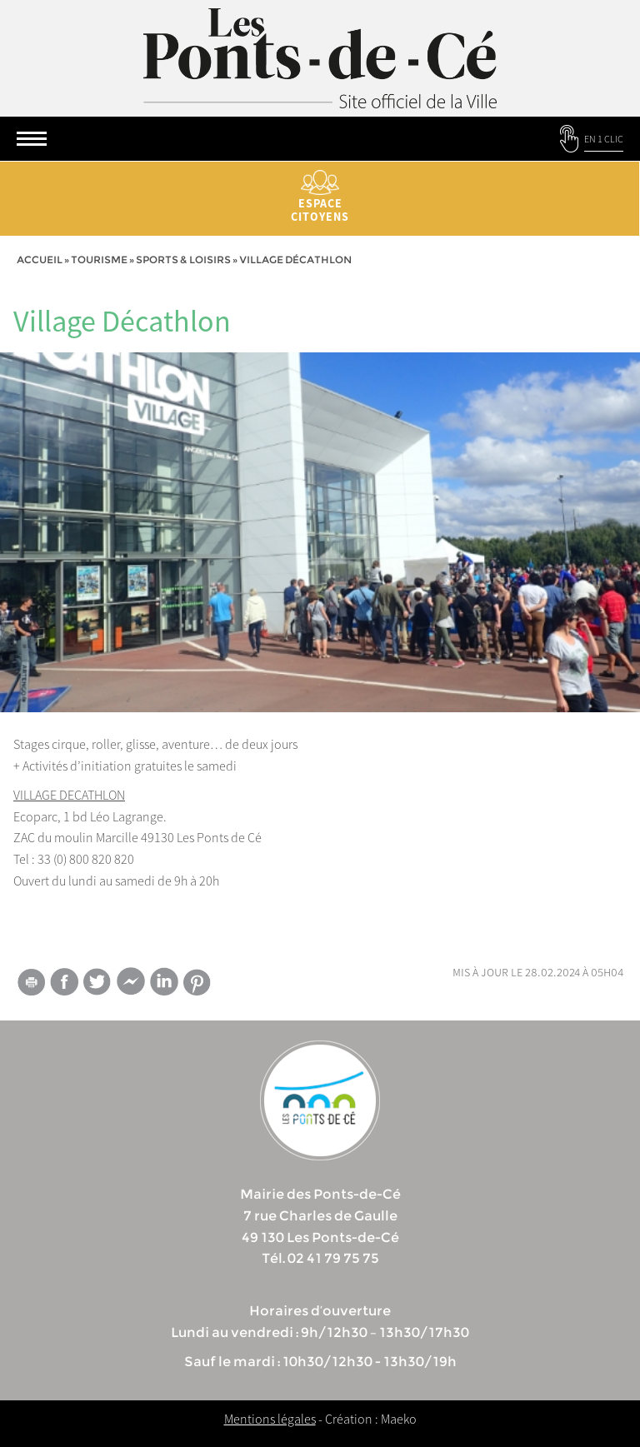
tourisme (99, 259)
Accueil (39, 259)
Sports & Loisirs (183, 259)
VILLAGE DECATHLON (69, 794)
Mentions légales (270, 1418)
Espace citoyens (320, 197)
